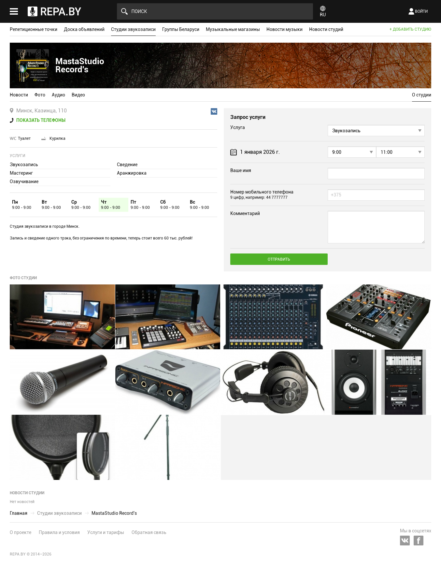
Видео (78, 94)
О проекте (20, 532)
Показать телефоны (40, 120)
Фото (40, 94)
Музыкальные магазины (233, 29)
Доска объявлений (84, 29)
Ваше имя (240, 170)
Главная (18, 513)
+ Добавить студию (410, 29)
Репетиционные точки (33, 29)
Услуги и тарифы (105, 532)
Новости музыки (284, 29)
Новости (19, 94)
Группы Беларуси (180, 29)
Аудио (58, 94)
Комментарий (245, 213)
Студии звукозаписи (133, 29)
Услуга (237, 127)
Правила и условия (59, 532)
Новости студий (326, 29)
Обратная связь (149, 532)
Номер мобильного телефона (261, 194)
